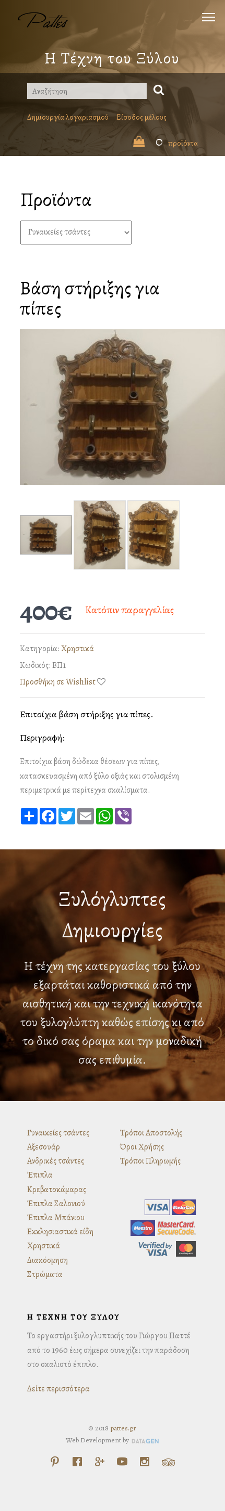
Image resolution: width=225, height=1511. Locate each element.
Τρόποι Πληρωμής (150, 1161)
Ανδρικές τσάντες (55, 1161)
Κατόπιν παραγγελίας (129, 610)
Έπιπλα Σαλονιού (56, 1203)
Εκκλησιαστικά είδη (60, 1231)
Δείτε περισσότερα (58, 1388)
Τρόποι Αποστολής (151, 1133)
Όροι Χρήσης (142, 1147)
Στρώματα (45, 1274)
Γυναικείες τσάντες (58, 1133)
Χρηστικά (77, 648)
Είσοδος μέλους (141, 117)
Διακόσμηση (47, 1260)
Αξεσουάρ (43, 1147)
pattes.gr (123, 1428)
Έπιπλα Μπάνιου (56, 1217)
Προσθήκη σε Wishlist (58, 682)
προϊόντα (165, 143)
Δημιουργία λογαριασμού (68, 117)
